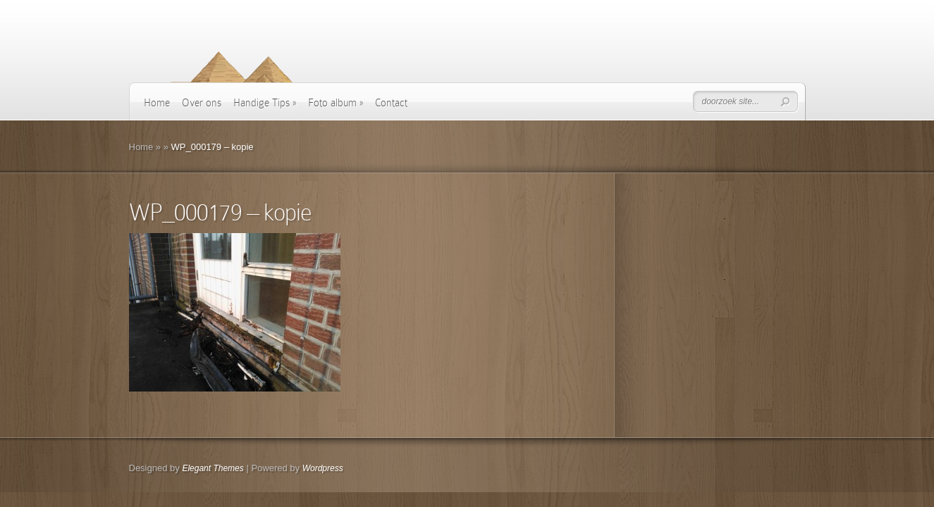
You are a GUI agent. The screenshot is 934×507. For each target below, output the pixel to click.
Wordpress (322, 468)
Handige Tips (264, 102)
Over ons (201, 102)
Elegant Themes (212, 468)
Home (157, 102)
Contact (391, 102)
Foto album (335, 102)
